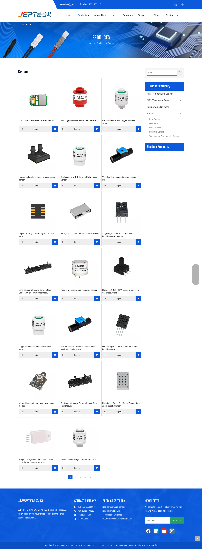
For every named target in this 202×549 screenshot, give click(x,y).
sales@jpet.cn (84, 515)
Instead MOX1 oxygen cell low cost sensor (79, 459)
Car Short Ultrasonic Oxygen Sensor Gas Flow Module (79, 404)
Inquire (29, 129)
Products (82, 15)
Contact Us (172, 15)
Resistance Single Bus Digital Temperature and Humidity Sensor (121, 404)
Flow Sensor (154, 119)
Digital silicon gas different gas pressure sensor (36, 234)
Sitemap (132, 545)
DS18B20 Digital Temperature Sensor (118, 519)
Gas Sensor (154, 123)
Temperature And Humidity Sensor (164, 136)
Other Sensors (155, 127)
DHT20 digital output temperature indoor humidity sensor (120, 347)
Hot (113, 15)
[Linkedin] (156, 531)
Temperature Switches (158, 107)
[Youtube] (164, 531)
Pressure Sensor (156, 132)
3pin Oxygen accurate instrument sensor (78, 120)
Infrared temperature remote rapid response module (38, 404)
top (197, 538)
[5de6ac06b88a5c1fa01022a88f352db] (30, 500)
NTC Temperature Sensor (160, 94)
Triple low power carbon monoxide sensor (79, 290)
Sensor (150, 113)
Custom (126, 15)
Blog (156, 15)
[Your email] (156, 520)
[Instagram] (172, 531)
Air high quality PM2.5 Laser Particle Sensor (80, 233)
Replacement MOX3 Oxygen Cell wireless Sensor (79, 178)
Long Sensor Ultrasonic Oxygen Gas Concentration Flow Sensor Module (35, 291)
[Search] (162, 73)
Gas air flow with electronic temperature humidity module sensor (78, 347)
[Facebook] (148, 531)
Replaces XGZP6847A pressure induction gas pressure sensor (120, 291)
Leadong (123, 545)
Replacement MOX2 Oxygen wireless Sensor (118, 121)
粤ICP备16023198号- (147, 545)
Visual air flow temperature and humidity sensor (119, 178)
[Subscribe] (177, 520)
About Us (99, 15)
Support (142, 15)
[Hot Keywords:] (179, 72)
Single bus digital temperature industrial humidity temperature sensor (36, 460)
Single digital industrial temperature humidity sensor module (117, 234)
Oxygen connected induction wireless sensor (35, 347)
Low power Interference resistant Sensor (36, 120)
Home (67, 15)
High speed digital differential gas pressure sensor (37, 178)
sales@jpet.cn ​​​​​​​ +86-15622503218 (83, 4)
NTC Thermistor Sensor (159, 100)
